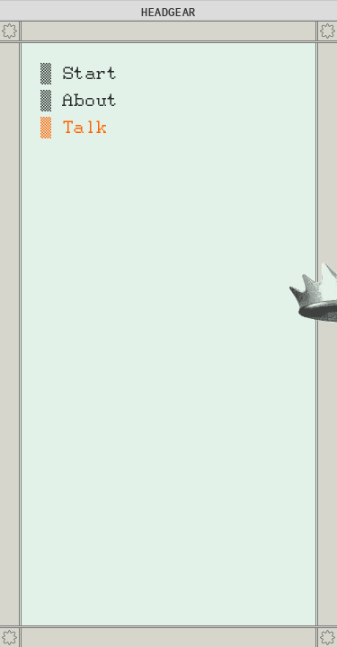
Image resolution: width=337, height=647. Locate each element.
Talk (84, 127)
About (89, 100)
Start (89, 73)
